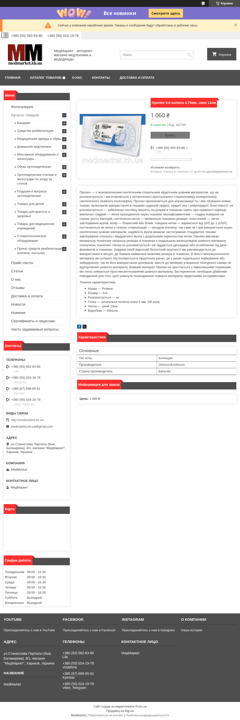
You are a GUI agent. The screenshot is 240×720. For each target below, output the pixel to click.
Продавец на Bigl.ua (120, 711)
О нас (77, 77)
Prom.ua (140, 706)
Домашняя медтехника (34, 146)
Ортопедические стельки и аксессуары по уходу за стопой (37, 179)
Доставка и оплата (137, 77)
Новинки (18, 312)
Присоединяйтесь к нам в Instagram (148, 630)
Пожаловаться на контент (105, 715)
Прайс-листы (22, 263)
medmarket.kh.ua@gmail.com (32, 426)
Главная (12, 77)
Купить (170, 135)
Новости (18, 304)
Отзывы (17, 288)
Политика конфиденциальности (147, 715)
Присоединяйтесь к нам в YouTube (29, 630)
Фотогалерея (22, 107)
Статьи (17, 271)
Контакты (101, 77)
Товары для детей (30, 204)
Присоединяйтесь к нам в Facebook (89, 630)
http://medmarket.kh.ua (27, 420)
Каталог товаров (45, 77)
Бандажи (23, 123)
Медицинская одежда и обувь (39, 139)
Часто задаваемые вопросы (35, 329)
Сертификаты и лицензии (33, 321)
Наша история (191, 630)
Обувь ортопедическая (34, 166)
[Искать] (189, 55)
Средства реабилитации (35, 131)
